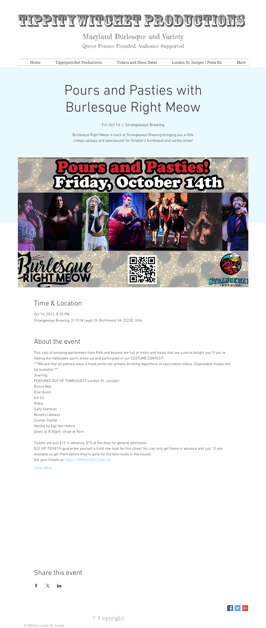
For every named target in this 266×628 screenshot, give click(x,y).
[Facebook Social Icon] (230, 608)
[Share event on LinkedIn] (59, 586)
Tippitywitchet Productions (131, 20)
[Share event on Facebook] (36, 586)
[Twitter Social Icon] (238, 608)
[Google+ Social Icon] (245, 608)
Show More (43, 468)
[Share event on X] (47, 586)
